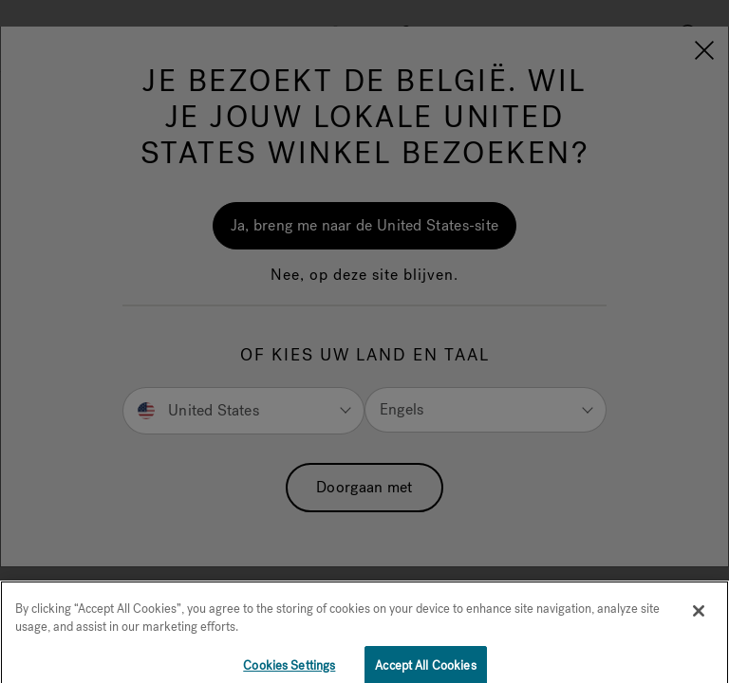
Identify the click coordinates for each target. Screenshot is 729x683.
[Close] (699, 617)
